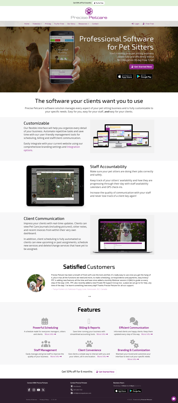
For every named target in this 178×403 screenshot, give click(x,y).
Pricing (48, 24)
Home (26, 24)
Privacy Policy (44, 399)
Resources (84, 24)
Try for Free (98, 3)
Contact (95, 24)
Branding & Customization (134, 350)
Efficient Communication (134, 327)
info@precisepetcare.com (82, 393)
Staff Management (45, 350)
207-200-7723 (77, 390)
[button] (33, 283)
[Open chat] (173, 398)
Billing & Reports (89, 327)
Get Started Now (141, 66)
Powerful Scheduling (45, 327)
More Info (50, 334)
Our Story (71, 24)
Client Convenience (89, 350)
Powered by (142, 399)
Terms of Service (31, 399)
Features (37, 24)
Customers (89, 266)
